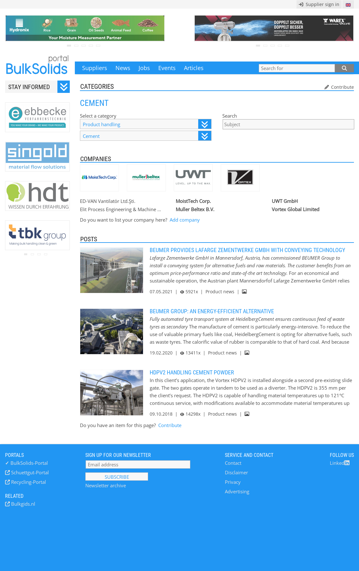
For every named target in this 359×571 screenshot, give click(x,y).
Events (167, 68)
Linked (339, 463)
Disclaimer (236, 472)
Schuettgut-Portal (29, 472)
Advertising (237, 491)
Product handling (147, 124)
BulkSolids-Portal (26, 463)
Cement (147, 136)
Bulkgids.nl (22, 504)
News (122, 68)
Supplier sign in (319, 4)
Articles (194, 68)
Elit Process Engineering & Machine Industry (121, 209)
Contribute (342, 87)
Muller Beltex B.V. (195, 209)
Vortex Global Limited (295, 209)
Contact (233, 463)
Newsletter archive (105, 485)
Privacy (233, 482)
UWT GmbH (285, 201)
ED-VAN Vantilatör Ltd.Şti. (107, 201)
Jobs (144, 68)
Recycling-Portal (28, 482)
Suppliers (94, 68)
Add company (185, 220)
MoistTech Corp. (193, 201)
